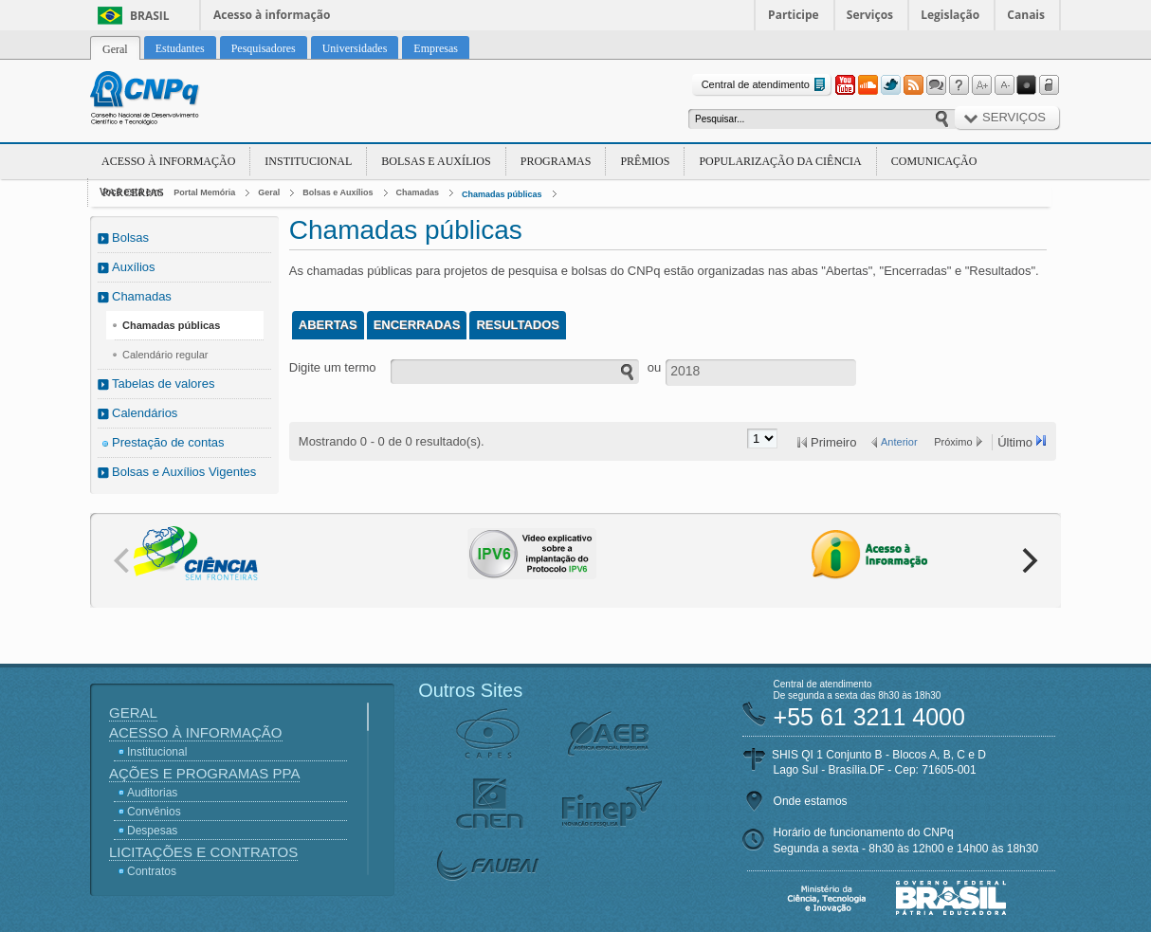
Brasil (150, 16)
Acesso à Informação (168, 161)
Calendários (144, 413)
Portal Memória (204, 192)
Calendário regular (165, 354)
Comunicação (934, 161)
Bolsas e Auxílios (435, 161)
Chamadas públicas (502, 194)
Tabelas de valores (163, 383)
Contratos (151, 871)
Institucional (308, 161)
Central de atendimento (766, 85)
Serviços (870, 15)
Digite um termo (332, 367)
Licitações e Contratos (203, 852)
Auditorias (152, 792)
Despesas (152, 830)
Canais (1026, 15)
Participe (793, 15)
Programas (556, 161)
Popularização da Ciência (780, 161)
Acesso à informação (271, 15)
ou (654, 367)
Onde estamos (811, 801)
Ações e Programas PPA (204, 773)
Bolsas (130, 237)
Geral (269, 192)
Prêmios (644, 161)
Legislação (950, 15)
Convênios (154, 811)
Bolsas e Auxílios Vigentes (184, 472)
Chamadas (418, 192)
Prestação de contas (168, 442)
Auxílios (133, 267)
